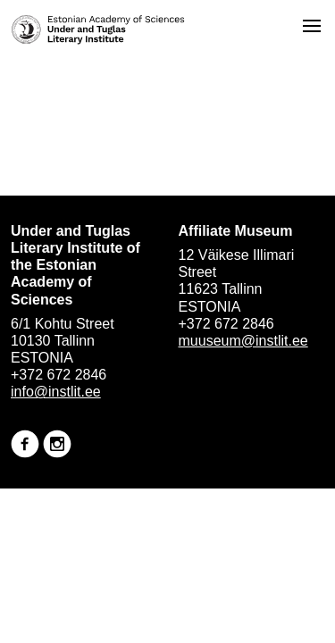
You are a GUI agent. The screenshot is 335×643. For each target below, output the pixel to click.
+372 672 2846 (58, 374)
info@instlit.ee (56, 391)
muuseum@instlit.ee (243, 340)
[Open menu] (311, 25)
